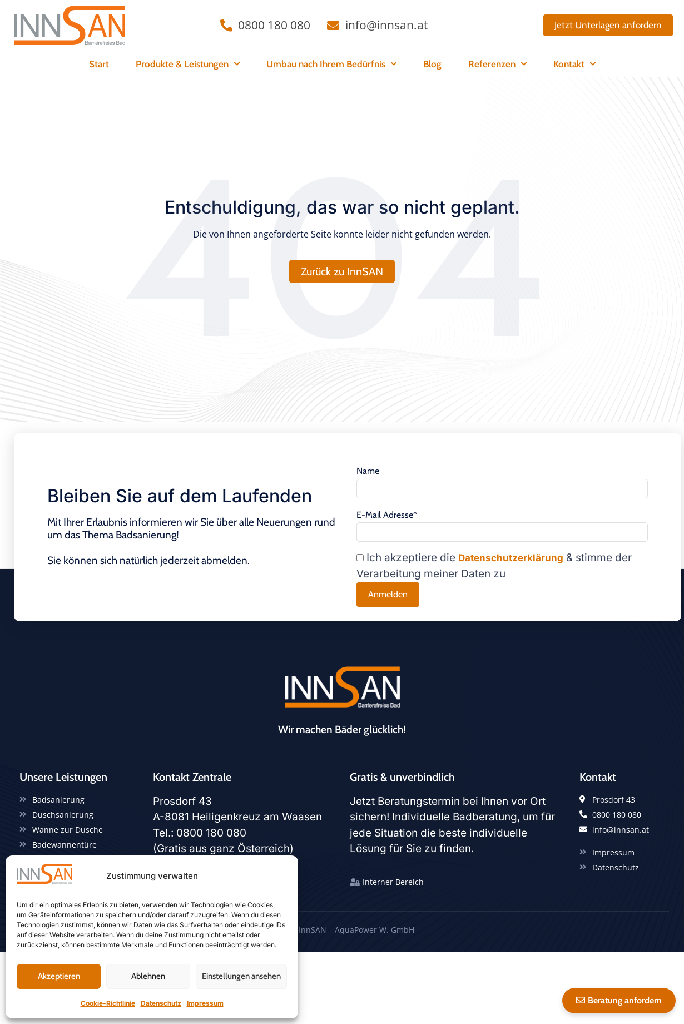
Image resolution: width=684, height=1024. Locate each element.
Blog (432, 64)
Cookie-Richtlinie (108, 1003)
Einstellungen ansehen (241, 976)
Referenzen (497, 64)
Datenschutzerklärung (510, 578)
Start (99, 64)
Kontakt (574, 64)
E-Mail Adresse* (386, 534)
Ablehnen (148, 976)
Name (367, 489)
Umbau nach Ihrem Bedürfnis (331, 64)
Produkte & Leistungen (188, 64)
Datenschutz (161, 1003)
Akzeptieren (59, 976)
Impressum (205, 1003)
